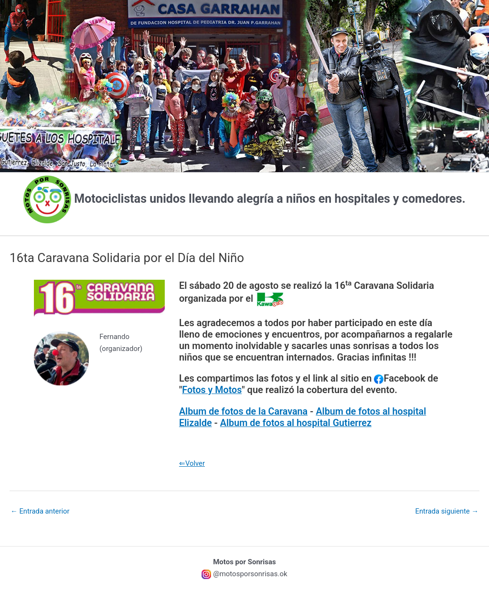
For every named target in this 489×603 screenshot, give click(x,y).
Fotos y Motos (212, 389)
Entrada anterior (40, 511)
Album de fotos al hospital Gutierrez (297, 422)
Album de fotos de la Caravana (244, 411)
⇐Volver (192, 462)
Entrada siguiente (446, 511)
